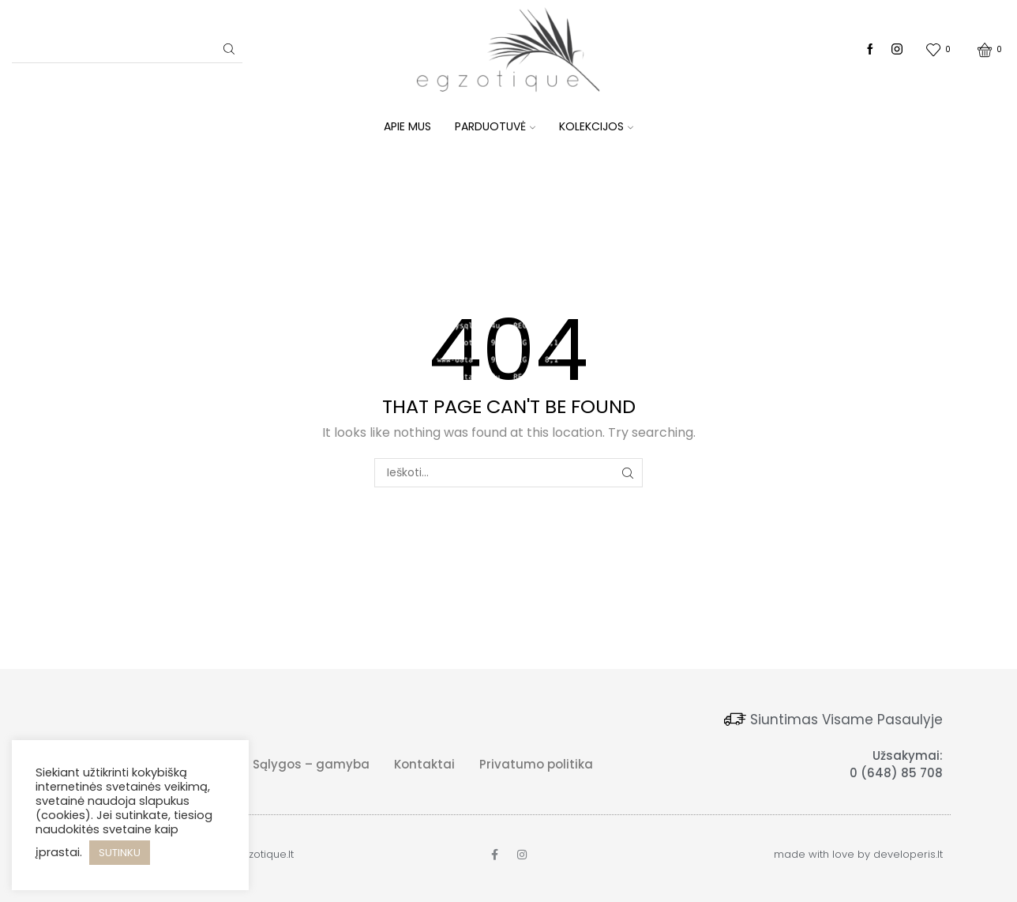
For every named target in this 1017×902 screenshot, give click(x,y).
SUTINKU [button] (120, 852)
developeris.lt (908, 854)
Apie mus (407, 126)
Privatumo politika (536, 764)
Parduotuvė (495, 126)
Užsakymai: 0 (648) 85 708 (896, 764)
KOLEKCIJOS (596, 126)
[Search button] (229, 49)
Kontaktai (424, 764)
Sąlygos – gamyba (311, 764)
